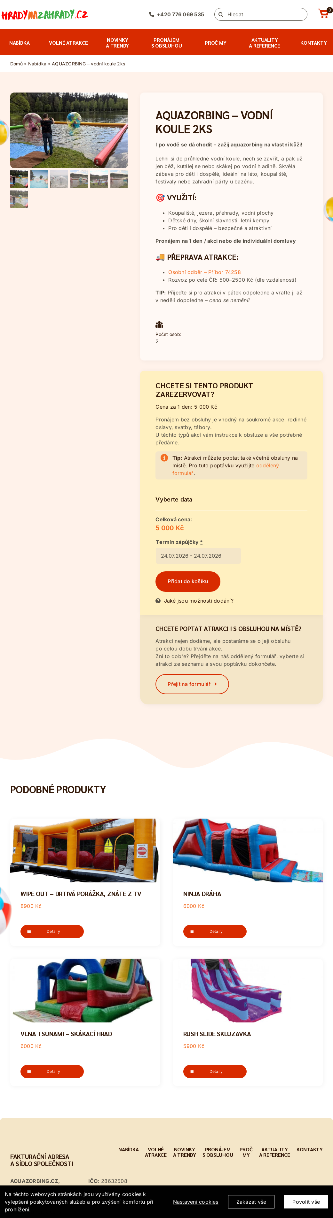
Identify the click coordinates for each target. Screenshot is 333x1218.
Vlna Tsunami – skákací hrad (66, 1033)
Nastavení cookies (195, 1207)
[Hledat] (260, 14)
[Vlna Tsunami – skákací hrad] (85, 990)
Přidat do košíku (188, 581)
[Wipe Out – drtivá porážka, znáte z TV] (85, 850)
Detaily (53, 931)
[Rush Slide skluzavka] (248, 990)
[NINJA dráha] (248, 850)
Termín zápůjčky (179, 542)
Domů (16, 63)
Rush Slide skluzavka (217, 1033)
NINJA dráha (202, 893)
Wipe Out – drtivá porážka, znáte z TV (80, 893)
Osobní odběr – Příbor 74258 (204, 272)
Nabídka (37, 63)
